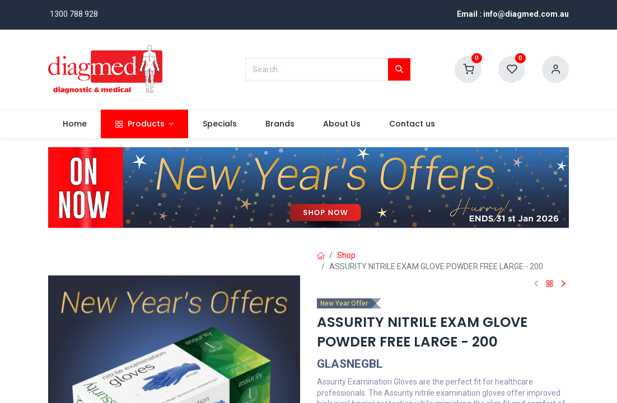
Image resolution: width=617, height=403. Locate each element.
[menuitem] (74, 124)
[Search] (399, 69)
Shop (346, 255)
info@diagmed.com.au (526, 14)
